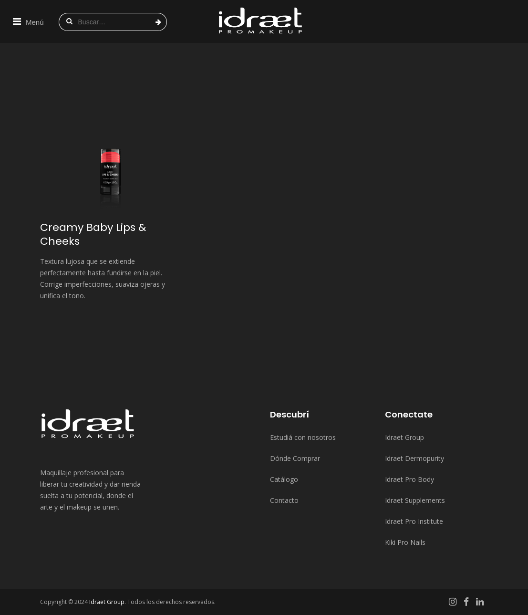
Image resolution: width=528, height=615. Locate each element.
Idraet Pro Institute (414, 521)
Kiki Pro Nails (405, 542)
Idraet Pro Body (409, 479)
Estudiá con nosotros (303, 437)
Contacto (284, 500)
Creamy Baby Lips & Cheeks (93, 234)
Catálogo (284, 479)
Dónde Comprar (295, 458)
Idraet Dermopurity (414, 458)
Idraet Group (404, 437)
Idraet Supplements (415, 500)
